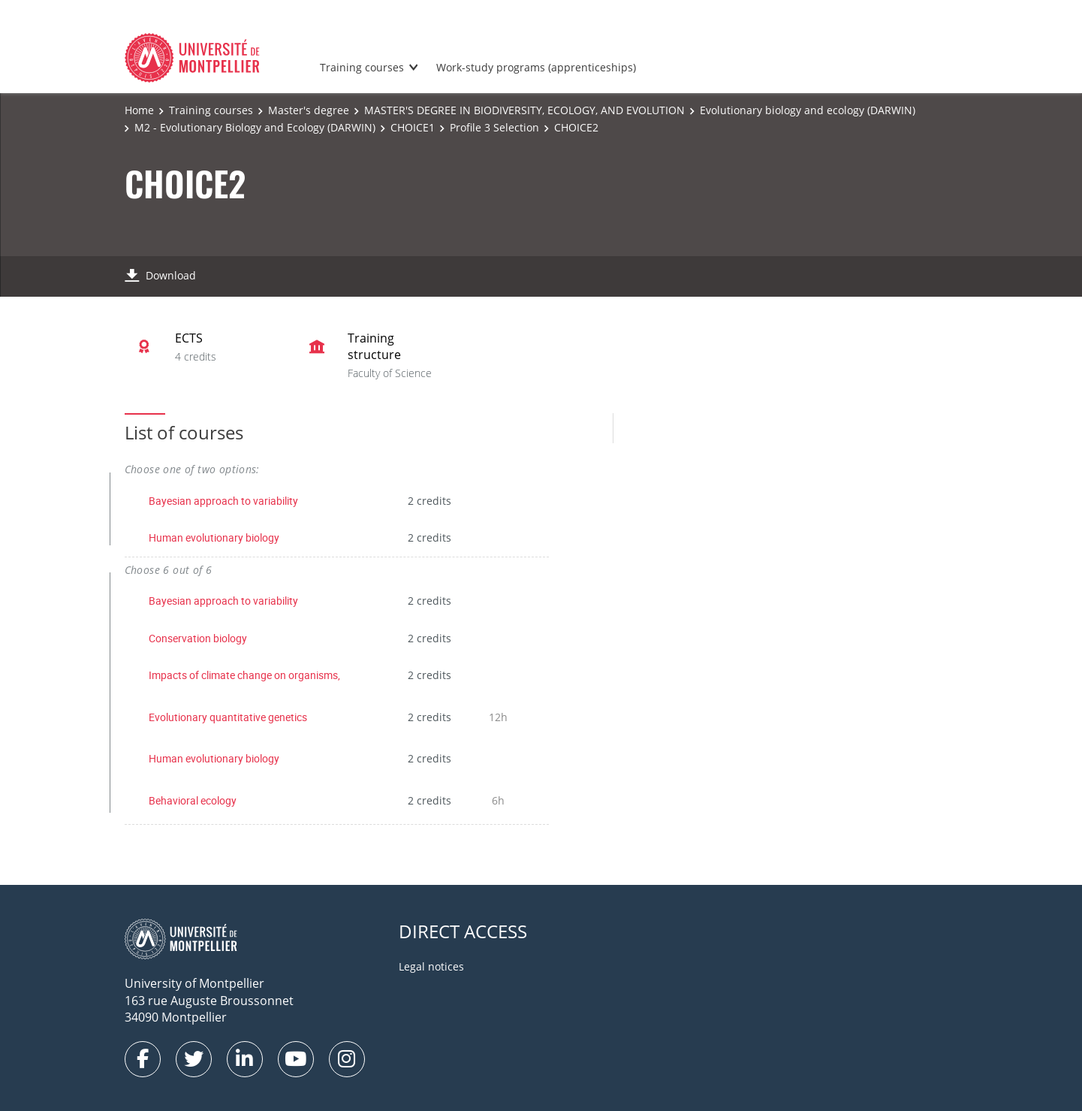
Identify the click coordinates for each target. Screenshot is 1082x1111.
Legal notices (431, 966)
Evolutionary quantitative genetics (228, 717)
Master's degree (308, 110)
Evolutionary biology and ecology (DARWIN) (807, 110)
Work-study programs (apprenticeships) (536, 67)
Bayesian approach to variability (223, 501)
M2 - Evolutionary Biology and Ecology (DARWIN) (254, 127)
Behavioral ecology (193, 800)
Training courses (362, 67)
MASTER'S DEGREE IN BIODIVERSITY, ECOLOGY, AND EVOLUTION (524, 110)
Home (139, 110)
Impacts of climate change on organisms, (244, 675)
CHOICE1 (412, 127)
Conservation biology (198, 638)
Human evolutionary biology (214, 537)
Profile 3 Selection (494, 127)
